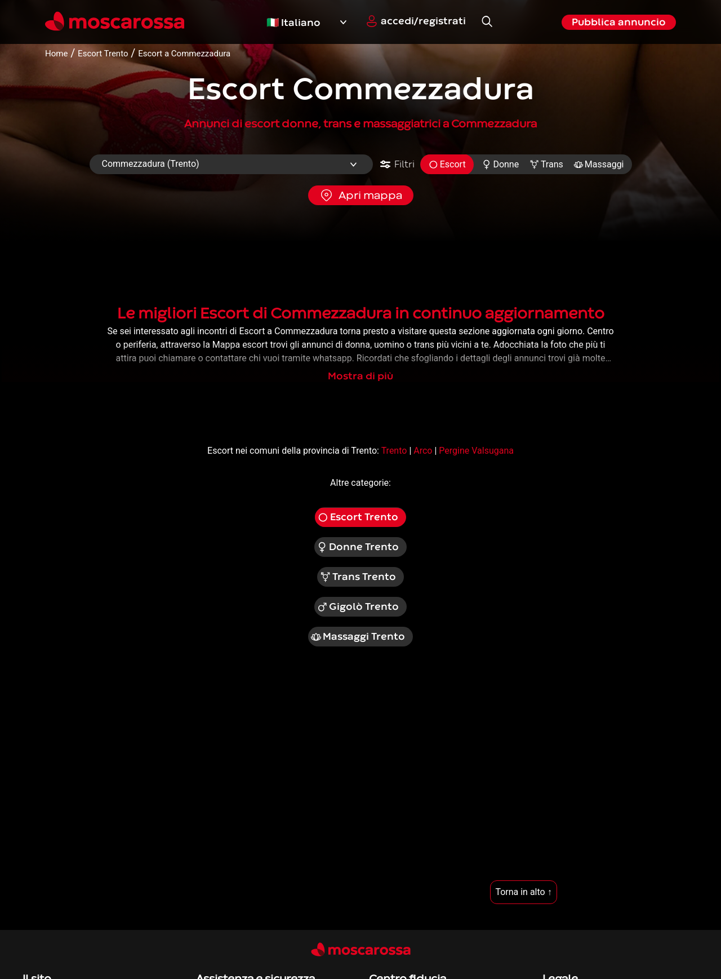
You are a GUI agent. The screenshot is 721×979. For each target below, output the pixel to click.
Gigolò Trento (358, 607)
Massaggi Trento (357, 637)
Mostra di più (360, 376)
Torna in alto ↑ (523, 892)
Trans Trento (357, 577)
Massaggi (598, 164)
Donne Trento (358, 547)
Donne (500, 164)
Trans (546, 164)
